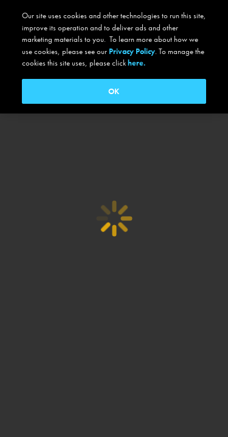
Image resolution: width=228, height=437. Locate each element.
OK (113, 91)
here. (136, 63)
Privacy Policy (132, 51)
